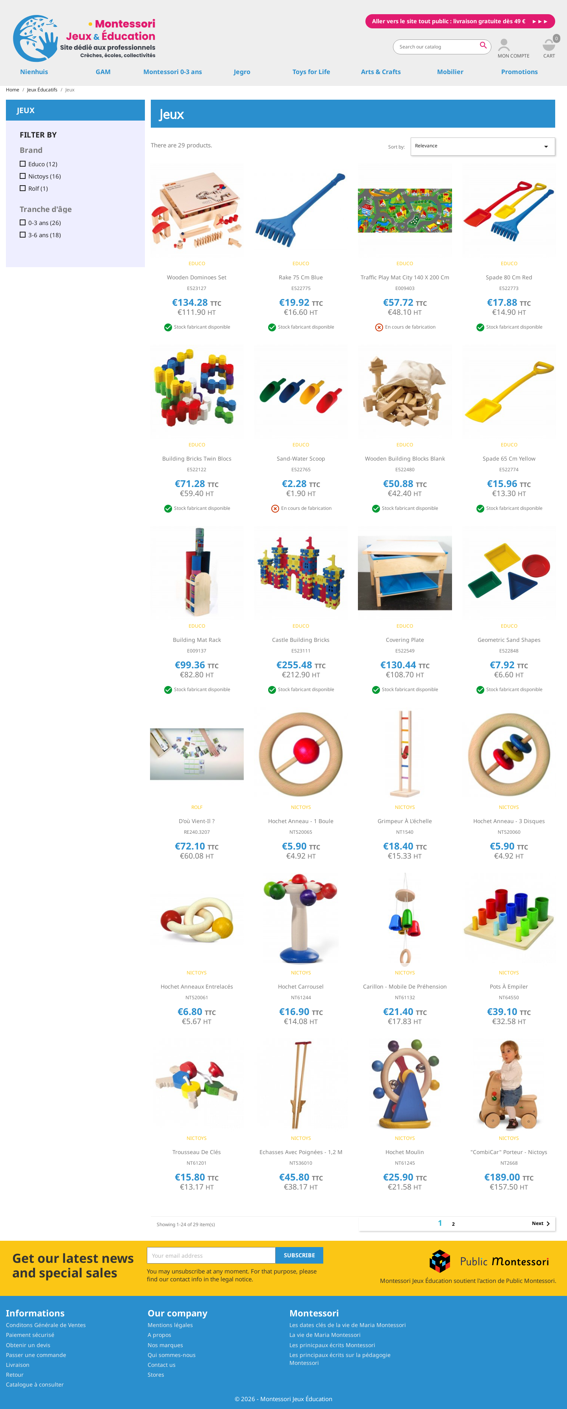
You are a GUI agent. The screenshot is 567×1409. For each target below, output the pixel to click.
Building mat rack (197, 639)
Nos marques (165, 1345)
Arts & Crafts (381, 71)
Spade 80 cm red (509, 277)
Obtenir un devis (28, 1345)
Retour (15, 1374)
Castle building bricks (301, 639)
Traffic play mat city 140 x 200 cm (405, 277)
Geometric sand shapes (509, 639)
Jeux (26, 109)
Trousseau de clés (196, 1152)
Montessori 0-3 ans (172, 71)
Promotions (519, 71)
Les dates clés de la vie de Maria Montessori (347, 1325)
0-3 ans (44, 223)
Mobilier (450, 71)
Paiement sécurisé (30, 1334)
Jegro (242, 71)
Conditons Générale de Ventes (46, 1325)
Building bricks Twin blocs (197, 458)
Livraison (18, 1364)
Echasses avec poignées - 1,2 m (301, 1152)
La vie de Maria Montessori (325, 1334)
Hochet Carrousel (301, 986)
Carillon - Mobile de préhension (405, 986)
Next (542, 1224)
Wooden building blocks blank (405, 458)
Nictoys (44, 176)
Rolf (38, 188)
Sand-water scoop (301, 458)
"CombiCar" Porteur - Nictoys (509, 1152)
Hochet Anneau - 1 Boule (301, 821)
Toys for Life (311, 71)
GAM (103, 71)
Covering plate (405, 639)
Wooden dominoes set (196, 277)
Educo (42, 164)
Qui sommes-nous (172, 1355)
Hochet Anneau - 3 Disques (509, 821)
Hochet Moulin (404, 1152)
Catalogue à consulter (35, 1384)
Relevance (483, 146)
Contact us (162, 1364)
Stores (156, 1374)
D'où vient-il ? (197, 821)
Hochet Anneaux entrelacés (197, 986)
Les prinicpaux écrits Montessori (332, 1345)
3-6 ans (44, 235)
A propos (159, 1334)
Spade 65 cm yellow (509, 458)
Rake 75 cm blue (301, 277)
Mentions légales (170, 1325)
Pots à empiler (509, 986)
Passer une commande (36, 1355)
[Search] (442, 46)
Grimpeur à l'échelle (405, 821)
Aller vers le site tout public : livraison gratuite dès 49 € (448, 21)
